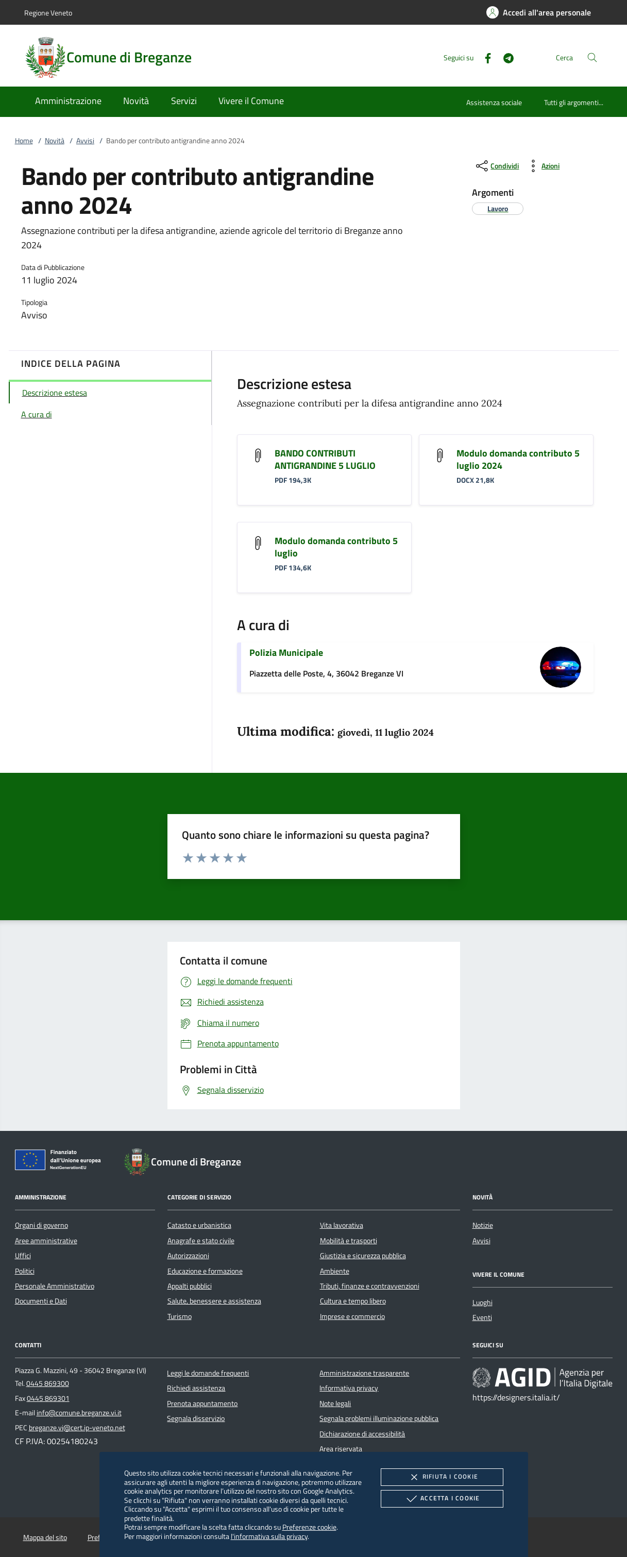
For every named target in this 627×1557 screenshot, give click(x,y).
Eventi (482, 1317)
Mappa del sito (45, 1537)
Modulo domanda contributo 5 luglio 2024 (518, 459)
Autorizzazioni (188, 1255)
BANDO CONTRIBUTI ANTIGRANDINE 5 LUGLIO (325, 459)
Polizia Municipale (286, 652)
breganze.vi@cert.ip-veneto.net (77, 1427)
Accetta (442, 1499)
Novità (54, 140)
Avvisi (85, 140)
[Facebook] (483, 57)
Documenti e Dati (41, 1301)
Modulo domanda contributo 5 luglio (336, 547)
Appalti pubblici (189, 1286)
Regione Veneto (48, 12)
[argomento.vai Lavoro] (497, 208)
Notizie (482, 1225)
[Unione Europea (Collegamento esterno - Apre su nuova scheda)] (61, 1161)
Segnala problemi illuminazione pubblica (378, 1418)
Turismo (179, 1316)
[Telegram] (504, 57)
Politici (25, 1271)
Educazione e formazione (205, 1271)
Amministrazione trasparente (364, 1373)
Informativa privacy (348, 1388)
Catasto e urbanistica (199, 1225)
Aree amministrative (46, 1240)
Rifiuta (442, 1477)
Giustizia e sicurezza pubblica (363, 1255)
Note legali (335, 1403)
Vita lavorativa (341, 1225)
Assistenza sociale (494, 102)
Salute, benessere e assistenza (214, 1301)
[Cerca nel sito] (592, 57)
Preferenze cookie (309, 1526)
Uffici (23, 1255)
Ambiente (334, 1271)
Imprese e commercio (352, 1316)
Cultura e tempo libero (353, 1301)
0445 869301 (48, 1398)
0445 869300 (47, 1383)
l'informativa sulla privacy (269, 1536)
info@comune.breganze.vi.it (79, 1412)
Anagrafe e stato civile (200, 1240)
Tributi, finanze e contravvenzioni (369, 1286)
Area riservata (340, 1448)
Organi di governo (41, 1225)
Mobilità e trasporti (348, 1240)
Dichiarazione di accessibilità (362, 1434)
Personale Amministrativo (54, 1286)
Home (24, 140)
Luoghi (482, 1302)
